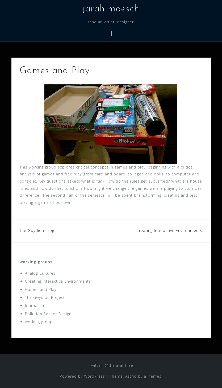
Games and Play (40, 289)
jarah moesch (111, 9)
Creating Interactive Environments (169, 230)
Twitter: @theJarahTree (111, 365)
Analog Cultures (40, 273)
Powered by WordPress (82, 376)
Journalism (35, 305)
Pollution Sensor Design (48, 313)
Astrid (131, 376)
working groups (36, 261)
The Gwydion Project (39, 230)
